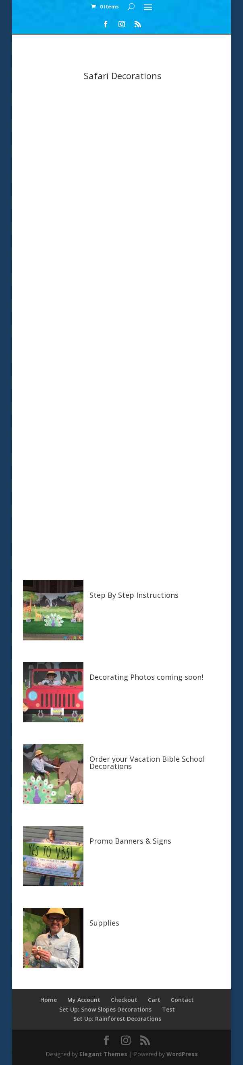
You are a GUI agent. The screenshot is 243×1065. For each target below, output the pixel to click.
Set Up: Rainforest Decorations (117, 1018)
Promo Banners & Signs (130, 841)
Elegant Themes (103, 1054)
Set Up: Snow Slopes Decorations (105, 1009)
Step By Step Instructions (134, 595)
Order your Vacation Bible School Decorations (147, 762)
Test (168, 1009)
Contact (182, 1000)
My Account (83, 1000)
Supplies (104, 923)
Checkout (124, 1000)
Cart (154, 1000)
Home (48, 1000)
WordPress (182, 1054)
